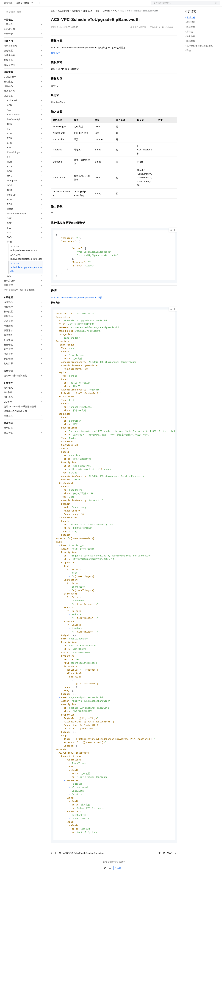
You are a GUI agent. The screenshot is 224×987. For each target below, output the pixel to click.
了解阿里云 (103, 5)
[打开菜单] (5, 5)
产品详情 (154, 37)
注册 (203, 5)
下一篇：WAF (167, 889)
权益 (60, 5)
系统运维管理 (22, 13)
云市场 (76, 5)
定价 (68, 5)
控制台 (196, 5)
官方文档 (8, 13)
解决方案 (50, 5)
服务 (93, 5)
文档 (182, 5)
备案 (188, 5)
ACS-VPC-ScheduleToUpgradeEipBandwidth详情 (76, 309)
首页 (53, 21)
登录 (215, 5)
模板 (97, 21)
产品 (41, 5)
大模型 (32, 5)
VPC (115, 21)
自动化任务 (87, 21)
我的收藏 (169, 37)
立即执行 (55, 62)
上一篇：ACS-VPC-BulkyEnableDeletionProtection (77, 889)
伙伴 (85, 5)
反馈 (117, 904)
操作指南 (76, 21)
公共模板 (106, 21)
